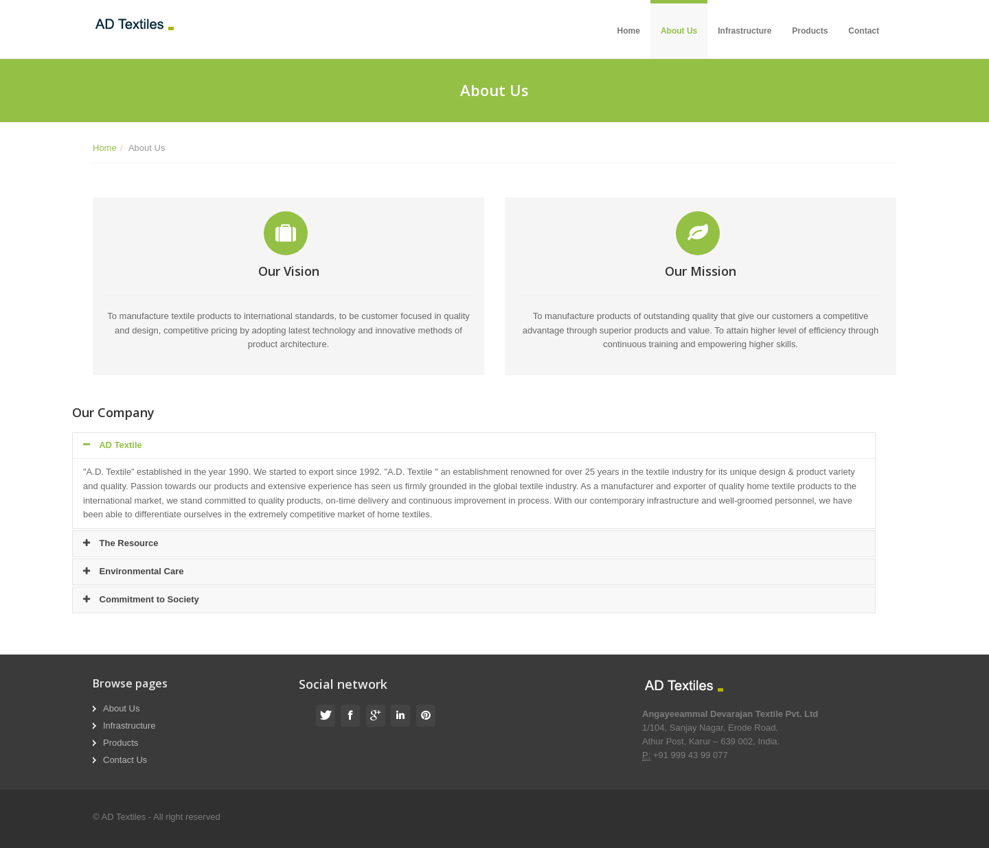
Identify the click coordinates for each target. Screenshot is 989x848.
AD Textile (112, 445)
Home (628, 31)
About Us (679, 31)
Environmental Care (133, 571)
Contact (863, 31)
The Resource (121, 543)
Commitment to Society (141, 599)
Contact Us (125, 760)
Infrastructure (744, 31)
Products (810, 31)
